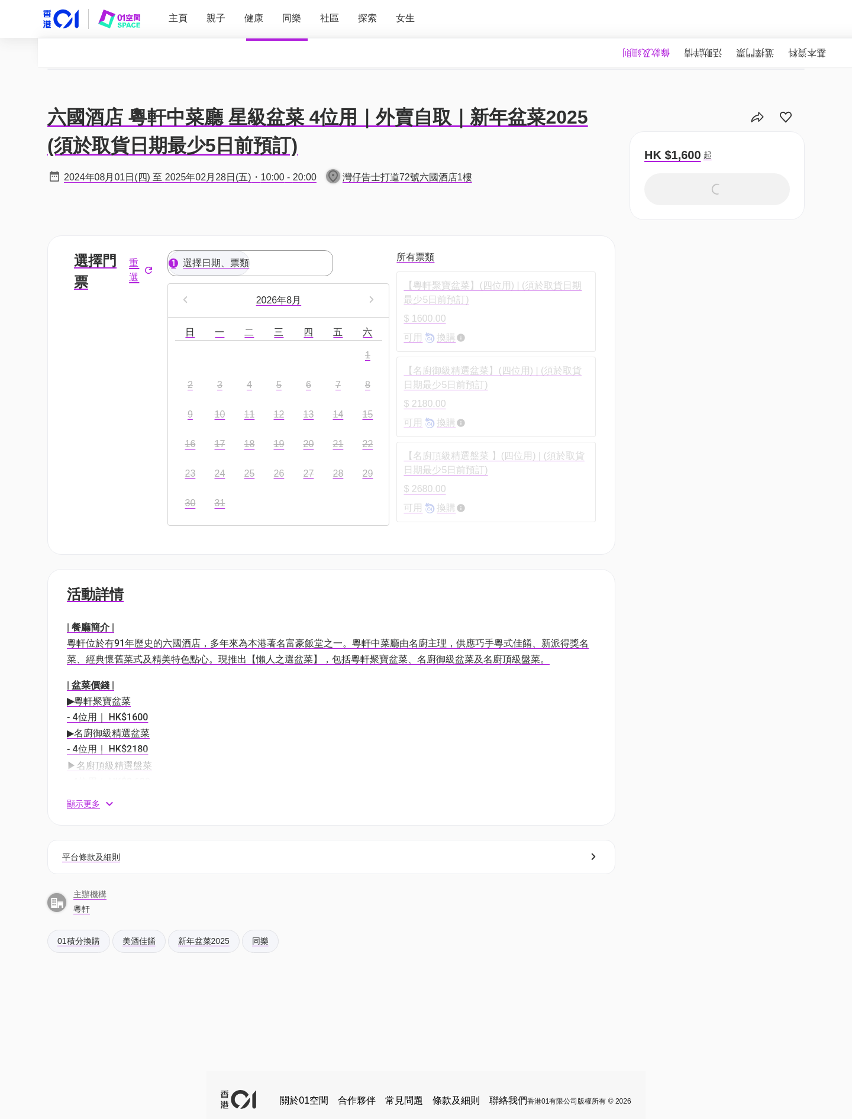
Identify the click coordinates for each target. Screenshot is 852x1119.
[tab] (807, 52)
